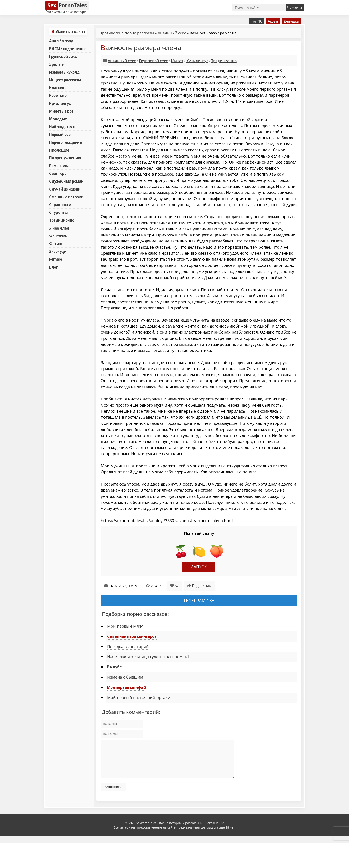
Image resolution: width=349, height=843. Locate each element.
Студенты (58, 212)
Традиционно (61, 220)
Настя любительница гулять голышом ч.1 (148, 656)
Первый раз (59, 134)
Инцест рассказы (65, 79)
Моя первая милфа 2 (126, 687)
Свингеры (58, 173)
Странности (60, 204)
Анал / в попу (61, 40)
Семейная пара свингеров (132, 636)
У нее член (59, 228)
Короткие (57, 95)
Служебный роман (66, 181)
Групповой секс (63, 56)
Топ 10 (256, 21)
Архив (273, 21)
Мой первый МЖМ (125, 626)
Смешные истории (66, 196)
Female (55, 259)
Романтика (59, 165)
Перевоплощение (65, 142)
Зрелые (56, 64)
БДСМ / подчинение (67, 48)
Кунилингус (60, 103)
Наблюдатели (62, 126)
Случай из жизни (65, 189)
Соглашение (215, 830)
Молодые (58, 118)
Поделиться (199, 586)
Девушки (291, 21)
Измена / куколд (64, 72)
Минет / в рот (61, 111)
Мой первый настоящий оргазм (138, 697)
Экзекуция (59, 251)
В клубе (114, 666)
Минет (177, 60)
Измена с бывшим (125, 677)
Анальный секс (172, 32)
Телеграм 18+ (199, 600)
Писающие (59, 150)
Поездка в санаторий (128, 646)
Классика (57, 87)
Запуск (199, 567)
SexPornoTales (146, 830)
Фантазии (58, 235)
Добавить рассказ (68, 31)
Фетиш (55, 243)
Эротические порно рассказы (127, 32)
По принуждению (65, 157)
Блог (53, 267)
